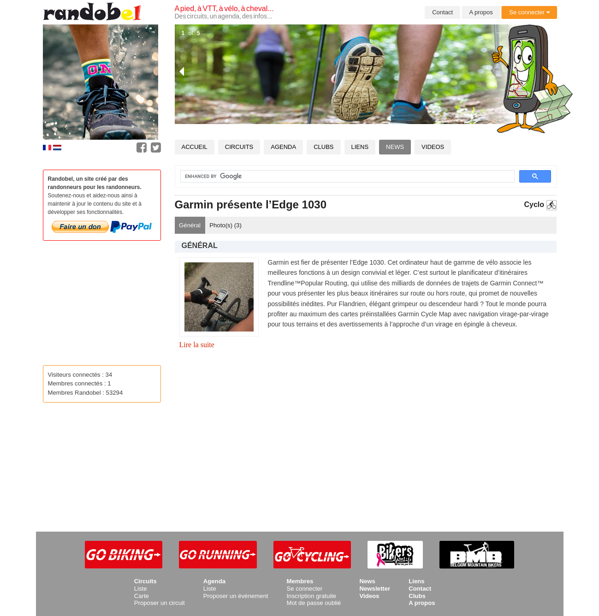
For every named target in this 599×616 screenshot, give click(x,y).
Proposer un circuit (159, 602)
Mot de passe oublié (313, 602)
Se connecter (529, 12)
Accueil (195, 146)
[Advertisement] (366, 439)
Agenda (283, 146)
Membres (299, 581)
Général (190, 225)
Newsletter (374, 588)
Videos (432, 146)
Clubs (323, 146)
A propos (481, 12)
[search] (342, 176)
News (395, 146)
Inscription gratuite (311, 595)
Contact (442, 12)
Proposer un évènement (235, 595)
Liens (360, 146)
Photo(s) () (225, 225)
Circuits (239, 146)
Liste (140, 588)
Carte (141, 595)
